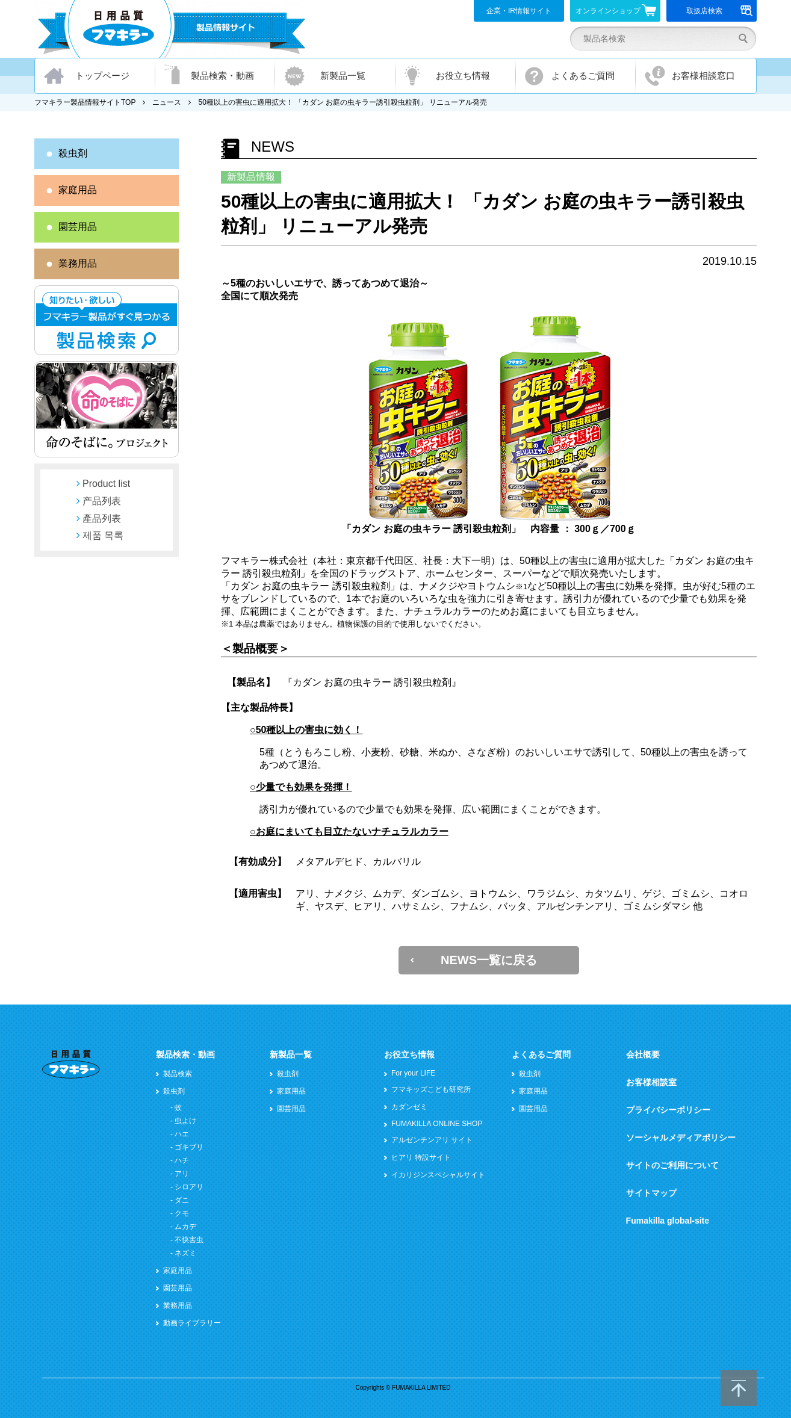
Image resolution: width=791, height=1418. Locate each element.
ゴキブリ (189, 1147)
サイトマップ (651, 1193)
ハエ (182, 1134)
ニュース (166, 102)
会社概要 (643, 1054)
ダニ (182, 1200)
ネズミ (185, 1253)
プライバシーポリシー (668, 1110)
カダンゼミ (409, 1107)
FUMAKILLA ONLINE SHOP (436, 1123)
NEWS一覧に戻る (489, 960)
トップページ (102, 75)
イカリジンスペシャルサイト (438, 1175)
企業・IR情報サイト (518, 11)
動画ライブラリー (192, 1323)
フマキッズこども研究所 (431, 1089)
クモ (182, 1213)
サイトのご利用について (672, 1165)
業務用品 (77, 263)
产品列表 (101, 501)
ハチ (182, 1160)
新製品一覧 (342, 75)
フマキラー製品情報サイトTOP (84, 102)
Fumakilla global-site (667, 1220)
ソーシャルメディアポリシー (681, 1137)
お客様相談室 (651, 1082)
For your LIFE (413, 1073)
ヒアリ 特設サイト (421, 1157)
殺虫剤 (72, 153)
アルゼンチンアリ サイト (432, 1140)
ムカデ (185, 1226)
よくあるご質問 (583, 75)
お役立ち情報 (463, 75)
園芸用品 (77, 226)
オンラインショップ (616, 10)
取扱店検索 (719, 10)
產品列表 (101, 518)
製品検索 (177, 1074)
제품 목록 (102, 535)
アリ (182, 1173)
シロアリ (189, 1187)
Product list (106, 483)
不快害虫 (189, 1240)
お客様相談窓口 (703, 75)
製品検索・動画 (222, 75)
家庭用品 (77, 190)
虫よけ (185, 1120)
